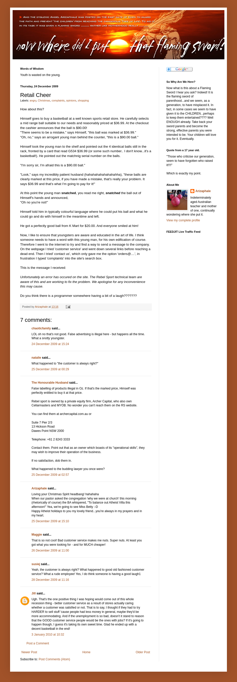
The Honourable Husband (50, 382)
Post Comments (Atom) (54, 659)
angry (33, 100)
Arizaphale (41, 306)
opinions (71, 100)
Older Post (143, 652)
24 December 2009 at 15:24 (50, 344)
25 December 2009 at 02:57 (50, 475)
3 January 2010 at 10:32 (48, 634)
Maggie (37, 534)
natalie (36, 357)
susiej (36, 564)
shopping (83, 100)
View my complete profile (183, 220)
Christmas (44, 100)
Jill (34, 593)
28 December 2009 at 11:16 (50, 580)
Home (86, 652)
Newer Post (29, 652)
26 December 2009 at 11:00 (50, 550)
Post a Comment (37, 643)
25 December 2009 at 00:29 (50, 369)
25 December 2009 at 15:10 (50, 521)
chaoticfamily (41, 328)
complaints (58, 100)
